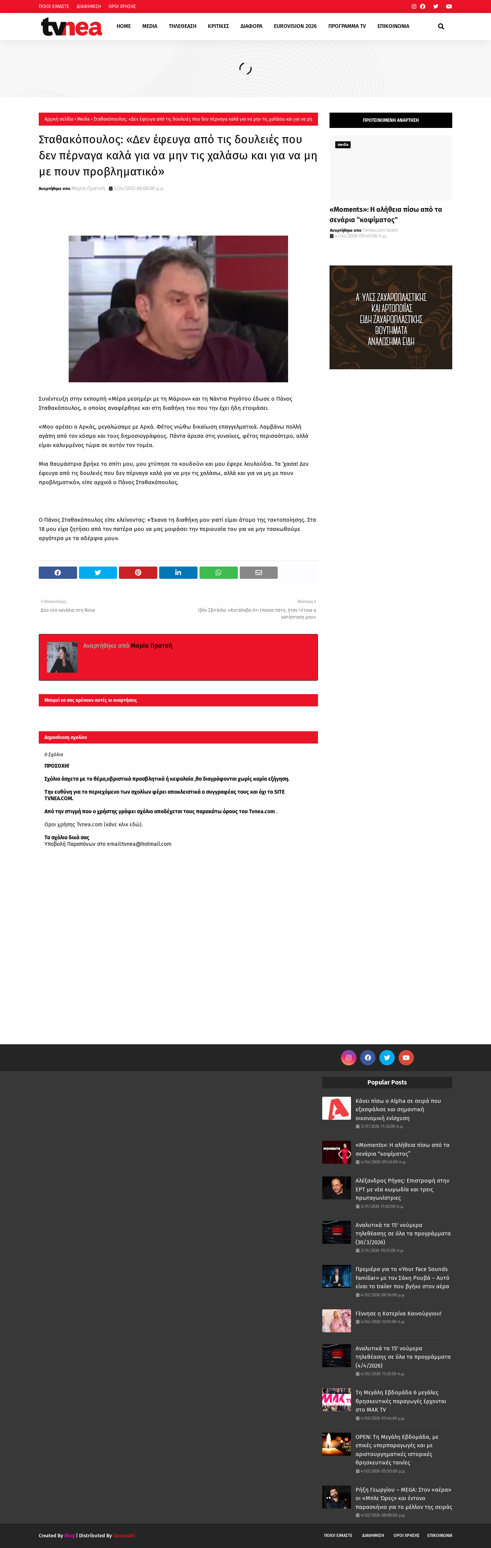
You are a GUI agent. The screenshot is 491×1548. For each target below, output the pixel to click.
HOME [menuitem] (124, 26)
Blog (69, 1535)
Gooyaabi (124, 1535)
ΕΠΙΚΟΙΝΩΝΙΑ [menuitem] (393, 26)
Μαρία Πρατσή (88, 188)
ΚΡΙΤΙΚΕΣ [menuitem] (218, 26)
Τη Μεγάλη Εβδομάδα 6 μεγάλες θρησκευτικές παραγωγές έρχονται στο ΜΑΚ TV (401, 1401)
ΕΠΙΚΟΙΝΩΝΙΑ (439, 1535)
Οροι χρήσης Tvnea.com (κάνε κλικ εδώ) (93, 824)
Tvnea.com (262, 811)
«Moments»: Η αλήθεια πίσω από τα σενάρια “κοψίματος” (386, 214)
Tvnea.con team (380, 230)
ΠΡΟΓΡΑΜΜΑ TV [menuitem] (347, 26)
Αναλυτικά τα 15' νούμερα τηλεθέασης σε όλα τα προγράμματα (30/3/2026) (403, 1234)
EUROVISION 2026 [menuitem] (295, 26)
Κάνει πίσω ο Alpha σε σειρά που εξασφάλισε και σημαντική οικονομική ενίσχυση (398, 1110)
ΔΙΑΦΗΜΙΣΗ (89, 6)
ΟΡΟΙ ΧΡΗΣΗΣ (122, 6)
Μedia (83, 119)
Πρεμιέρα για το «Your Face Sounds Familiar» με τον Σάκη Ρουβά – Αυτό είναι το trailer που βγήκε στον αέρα (403, 1278)
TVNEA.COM (58, 798)
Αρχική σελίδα (58, 119)
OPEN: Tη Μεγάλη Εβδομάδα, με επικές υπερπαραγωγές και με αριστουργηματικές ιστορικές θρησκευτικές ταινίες (397, 1449)
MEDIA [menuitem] (149, 26)
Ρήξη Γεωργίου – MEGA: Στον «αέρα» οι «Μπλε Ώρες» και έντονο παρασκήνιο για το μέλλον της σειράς (404, 1498)
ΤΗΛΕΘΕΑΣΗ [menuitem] (182, 26)
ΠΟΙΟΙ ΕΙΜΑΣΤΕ (54, 6)
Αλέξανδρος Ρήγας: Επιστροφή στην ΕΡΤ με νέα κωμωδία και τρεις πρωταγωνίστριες (402, 1189)
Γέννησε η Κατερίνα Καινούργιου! (399, 1313)
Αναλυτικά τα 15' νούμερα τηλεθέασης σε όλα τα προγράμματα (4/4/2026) (403, 1357)
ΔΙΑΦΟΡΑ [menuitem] (251, 26)
